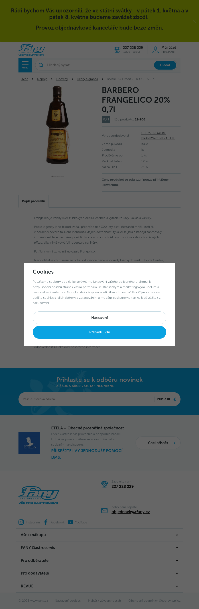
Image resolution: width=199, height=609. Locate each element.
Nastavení (99, 318)
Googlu (72, 292)
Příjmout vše (99, 332)
